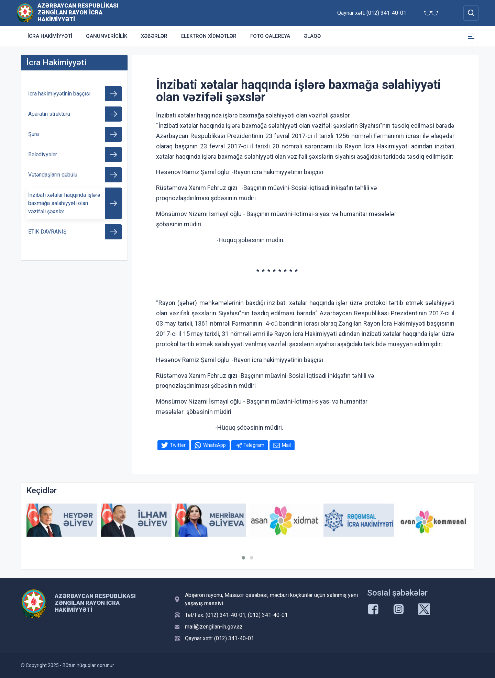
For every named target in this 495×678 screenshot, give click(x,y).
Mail (286, 445)
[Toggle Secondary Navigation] (470, 36)
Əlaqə (312, 36)
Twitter (178, 445)
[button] (243, 557)
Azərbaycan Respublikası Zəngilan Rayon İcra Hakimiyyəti (78, 12)
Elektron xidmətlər (208, 36)
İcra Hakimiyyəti (50, 36)
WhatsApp (214, 445)
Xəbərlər (154, 36)
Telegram (253, 445)
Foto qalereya (270, 36)
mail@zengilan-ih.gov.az (214, 626)
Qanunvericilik (106, 36)
